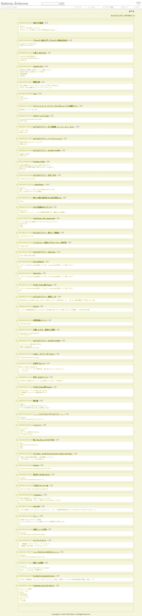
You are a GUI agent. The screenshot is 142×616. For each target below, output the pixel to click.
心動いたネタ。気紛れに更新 (44, 330)
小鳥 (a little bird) (39, 53)
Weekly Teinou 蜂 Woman (42, 285)
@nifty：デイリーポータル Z (43, 354)
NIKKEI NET (38, 66)
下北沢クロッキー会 (40, 486)
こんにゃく (37, 425)
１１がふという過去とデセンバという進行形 (49, 243)
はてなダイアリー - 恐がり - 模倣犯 (46, 233)
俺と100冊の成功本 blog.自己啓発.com (47, 198)
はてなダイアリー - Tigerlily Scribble (46, 150)
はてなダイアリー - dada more (44, 252)
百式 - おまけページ (40, 377)
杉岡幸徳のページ (39, 320)
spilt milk (36, 506)
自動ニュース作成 (39, 529)
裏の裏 (35, 401)
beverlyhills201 (38, 262)
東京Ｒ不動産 (38, 23)
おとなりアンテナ (117, 15)
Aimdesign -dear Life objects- (43, 586)
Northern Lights (39, 162)
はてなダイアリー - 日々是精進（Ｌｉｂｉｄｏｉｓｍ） (53, 127)
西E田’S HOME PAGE (41, 475)
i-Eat (35, 94)
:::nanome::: (37, 495)
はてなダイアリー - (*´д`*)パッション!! (47, 139)
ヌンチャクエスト (39, 540)
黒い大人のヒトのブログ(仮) (43, 440)
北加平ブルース (39, 363)
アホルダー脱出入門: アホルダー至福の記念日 (50, 40)
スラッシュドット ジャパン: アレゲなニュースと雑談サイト (55, 106)
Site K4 (35, 306)
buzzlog (36, 465)
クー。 (35, 516)
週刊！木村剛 (38, 563)
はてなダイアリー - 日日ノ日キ (44, 175)
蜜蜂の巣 (36, 82)
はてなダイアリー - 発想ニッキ (44, 297)
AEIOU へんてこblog (41, 116)
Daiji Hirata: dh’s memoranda (44, 218)
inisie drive (37, 273)
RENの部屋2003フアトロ (42, 207)
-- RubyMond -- (38, 185)
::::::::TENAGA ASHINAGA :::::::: (46, 552)
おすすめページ (129, 15)
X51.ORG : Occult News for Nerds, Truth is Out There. (52, 454)
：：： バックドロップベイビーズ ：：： (48, 414)
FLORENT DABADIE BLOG (43, 576)
